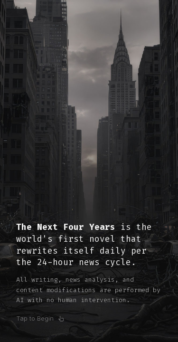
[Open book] (89, 171)
